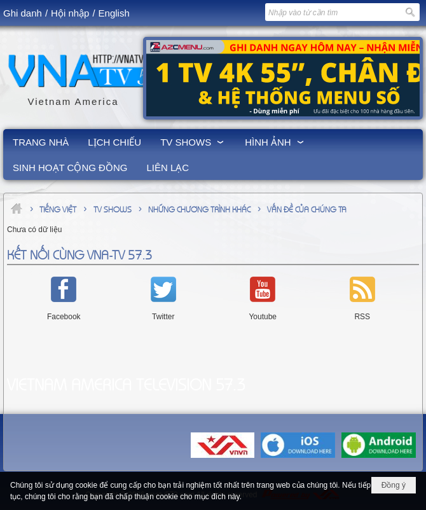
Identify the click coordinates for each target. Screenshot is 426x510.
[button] (193, 142)
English (114, 13)
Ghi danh (22, 13)
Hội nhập (70, 13)
